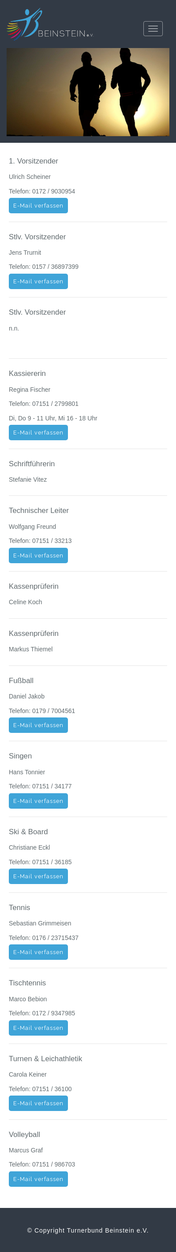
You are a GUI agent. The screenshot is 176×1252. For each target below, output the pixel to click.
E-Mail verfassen (38, 205)
